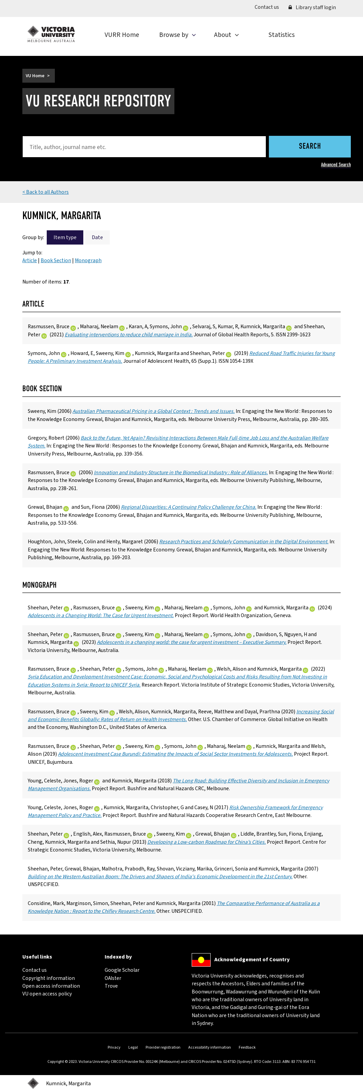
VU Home (35, 75)
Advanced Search (336, 164)
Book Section (56, 260)
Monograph (88, 260)
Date (97, 237)
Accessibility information (209, 1047)
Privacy (114, 1047)
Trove (111, 986)
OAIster (113, 978)
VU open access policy (47, 993)
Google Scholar (122, 970)
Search (310, 147)
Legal (133, 1047)
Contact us (269, 7)
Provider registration (163, 1047)
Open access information (51, 986)
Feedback (247, 1047)
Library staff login (312, 7)
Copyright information (48, 978)
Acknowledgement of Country (252, 959)
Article (29, 260)
